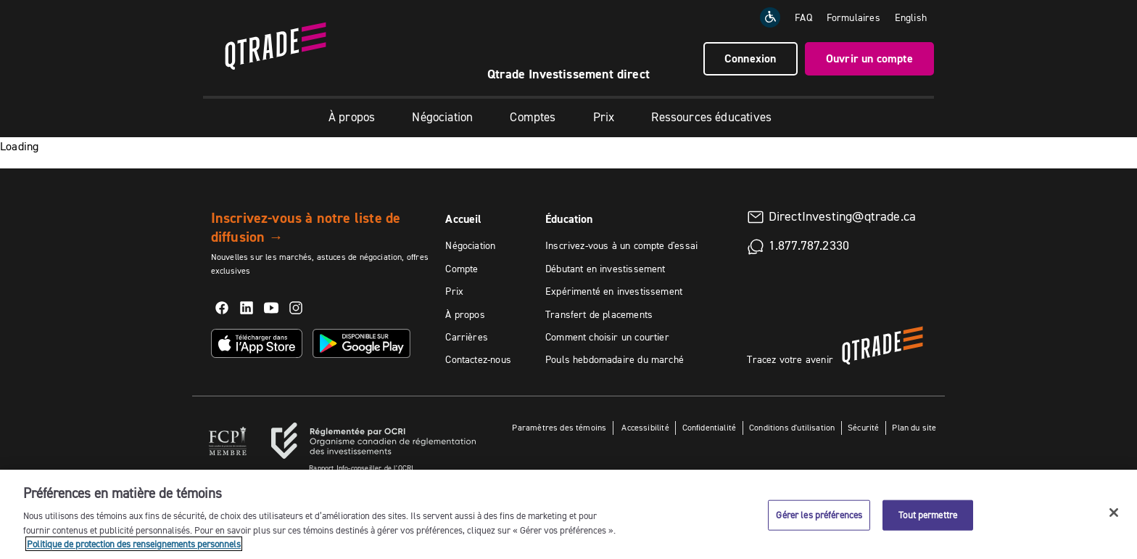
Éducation (569, 219)
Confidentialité (709, 427)
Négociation (442, 117)
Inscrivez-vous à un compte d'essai (621, 245)
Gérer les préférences (819, 515)
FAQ (803, 17)
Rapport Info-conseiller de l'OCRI (361, 468)
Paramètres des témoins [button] (559, 427)
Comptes (532, 117)
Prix (604, 117)
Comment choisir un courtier (607, 336)
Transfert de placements (599, 314)
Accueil (463, 219)
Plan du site (914, 427)
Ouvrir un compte (869, 58)
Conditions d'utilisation (792, 427)
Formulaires (853, 17)
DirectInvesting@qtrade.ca (843, 216)
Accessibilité (644, 427)
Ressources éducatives (711, 117)
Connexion (750, 58)
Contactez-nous (478, 359)
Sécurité (863, 427)
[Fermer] (1114, 513)
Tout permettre (927, 515)
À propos (351, 117)
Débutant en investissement (605, 268)
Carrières (466, 336)
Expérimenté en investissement (613, 291)
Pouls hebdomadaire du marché (614, 359)
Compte (461, 268)
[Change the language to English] (911, 17)
